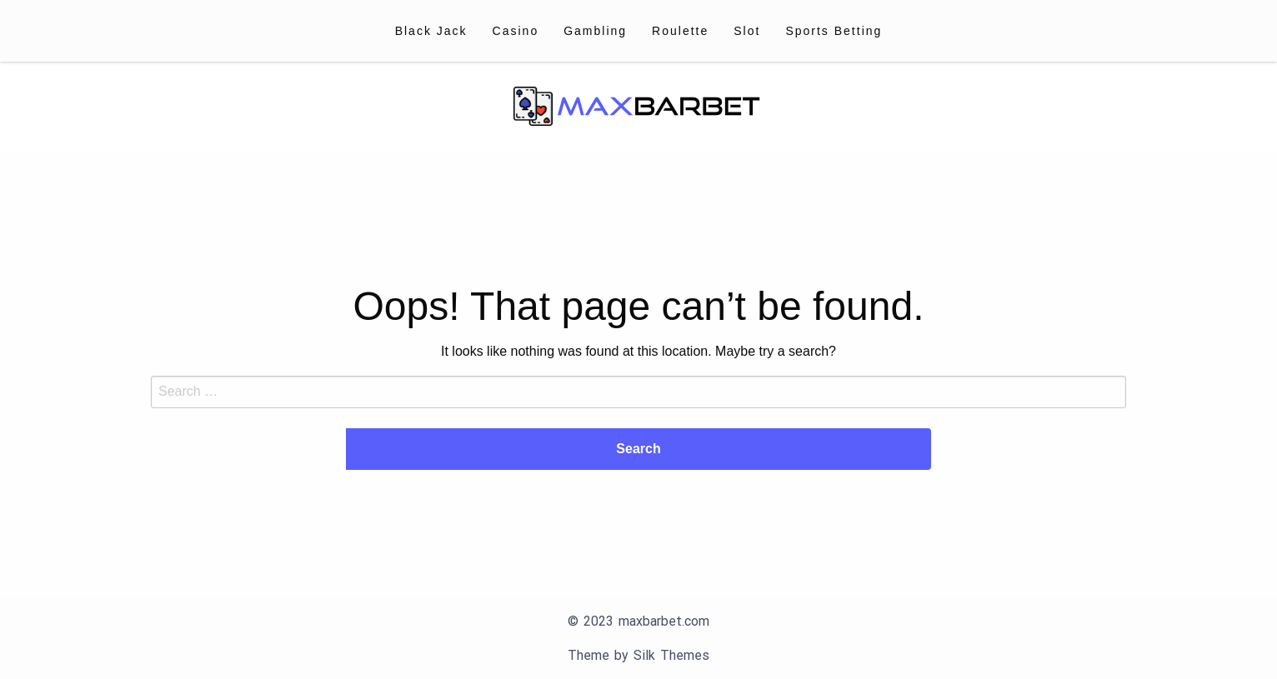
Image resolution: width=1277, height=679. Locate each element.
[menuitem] (431, 30)
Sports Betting (833, 30)
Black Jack (431, 30)
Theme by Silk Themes (638, 655)
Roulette (680, 30)
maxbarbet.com (663, 621)
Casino (516, 30)
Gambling (595, 30)
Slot (747, 30)
